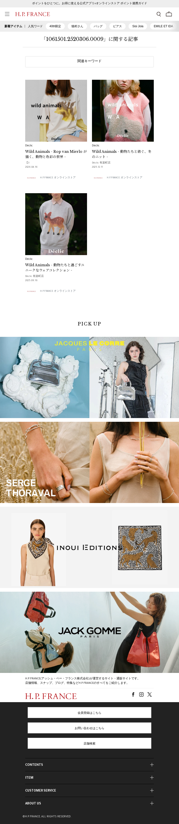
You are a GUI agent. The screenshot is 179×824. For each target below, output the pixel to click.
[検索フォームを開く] (158, 14)
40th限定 (55, 26)
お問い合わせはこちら (89, 728)
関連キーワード (89, 61)
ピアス (117, 26)
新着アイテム (13, 26)
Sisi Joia (137, 26)
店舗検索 (89, 744)
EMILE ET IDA (163, 26)
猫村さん (77, 26)
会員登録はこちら (89, 713)
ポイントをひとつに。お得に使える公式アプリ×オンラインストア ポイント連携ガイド (89, 3)
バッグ (98, 26)
